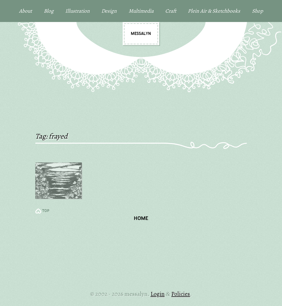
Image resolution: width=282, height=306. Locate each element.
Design (109, 11)
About (25, 11)
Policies (180, 294)
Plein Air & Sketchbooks (214, 11)
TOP (45, 211)
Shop (257, 11)
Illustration (77, 11)
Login (158, 294)
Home (141, 218)
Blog (49, 11)
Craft (170, 11)
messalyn (141, 34)
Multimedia (141, 11)
